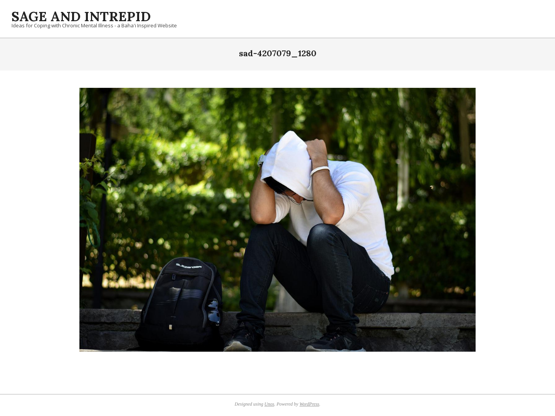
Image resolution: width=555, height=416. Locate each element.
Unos (269, 404)
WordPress (309, 404)
